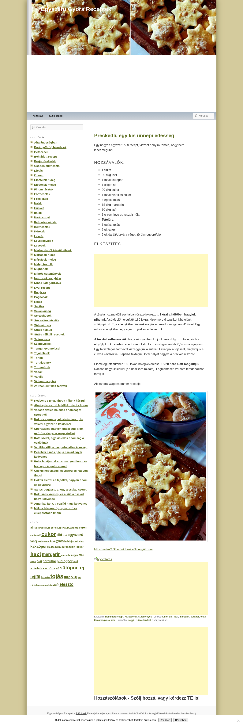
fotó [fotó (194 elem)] (52, 541)
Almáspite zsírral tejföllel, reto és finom (61, 405)
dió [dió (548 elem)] (59, 535)
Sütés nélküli (43, 329)
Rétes (38, 301)
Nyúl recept (42, 287)
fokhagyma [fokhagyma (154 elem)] (43, 541)
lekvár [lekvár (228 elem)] (80, 546)
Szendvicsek (42, 343)
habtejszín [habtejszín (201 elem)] (70, 541)
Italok (38, 212)
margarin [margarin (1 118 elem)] (51, 554)
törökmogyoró (102, 620)
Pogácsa (40, 292)
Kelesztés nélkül (45, 222)
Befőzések (41, 152)
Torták (38, 357)
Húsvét (39, 208)
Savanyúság (42, 311)
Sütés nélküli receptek (49, 334)
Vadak (38, 371)
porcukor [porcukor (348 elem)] (49, 561)
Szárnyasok (42, 339)
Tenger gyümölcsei (47, 348)
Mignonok (41, 268)
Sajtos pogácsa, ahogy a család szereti (60, 489)
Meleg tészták (43, 264)
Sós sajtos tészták (46, 320)
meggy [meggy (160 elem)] (74, 555)
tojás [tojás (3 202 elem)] (56, 576)
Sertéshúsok (42, 315)
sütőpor (195, 616)
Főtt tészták (42, 194)
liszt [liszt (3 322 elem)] (35, 554)
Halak (38, 203)
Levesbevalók (43, 240)
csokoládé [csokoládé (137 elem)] (35, 535)
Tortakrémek (42, 362)
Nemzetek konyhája (47, 278)
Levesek (40, 245)
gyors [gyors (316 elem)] (59, 541)
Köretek (39, 231)
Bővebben (180, 720)
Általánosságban (45, 142)
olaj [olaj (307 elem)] (39, 561)
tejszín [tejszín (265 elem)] (45, 577)
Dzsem (38, 175)
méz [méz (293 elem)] (33, 561)
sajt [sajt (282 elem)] (75, 561)
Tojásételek (42, 353)
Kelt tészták (42, 226)
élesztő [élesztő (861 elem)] (67, 584)
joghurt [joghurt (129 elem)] (80, 541)
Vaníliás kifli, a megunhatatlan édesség (60, 447)
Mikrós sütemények (47, 273)
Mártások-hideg (44, 254)
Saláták (39, 306)
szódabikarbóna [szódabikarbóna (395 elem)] (42, 568)
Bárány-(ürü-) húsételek (50, 147)
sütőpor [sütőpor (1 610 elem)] (69, 567)
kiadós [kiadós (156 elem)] (50, 547)
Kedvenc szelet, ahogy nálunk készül (59, 400)
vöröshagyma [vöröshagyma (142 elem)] (37, 585)
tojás (203, 616)
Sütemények (145, 616)
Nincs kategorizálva (47, 283)
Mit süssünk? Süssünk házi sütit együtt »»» (123, 549)
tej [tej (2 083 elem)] (81, 568)
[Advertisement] (121, 83)
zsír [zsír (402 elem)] (56, 585)
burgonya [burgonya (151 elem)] (61, 527)
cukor (165, 616)
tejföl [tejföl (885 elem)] (35, 576)
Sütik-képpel (56, 115)
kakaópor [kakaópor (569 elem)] (38, 546)
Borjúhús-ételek (45, 161)
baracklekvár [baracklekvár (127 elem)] (43, 528)
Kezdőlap (38, 115)
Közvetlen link (144, 620)
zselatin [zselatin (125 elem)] (49, 585)
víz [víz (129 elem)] (79, 577)
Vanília (38, 376)
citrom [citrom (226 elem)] (83, 527)
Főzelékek (41, 198)
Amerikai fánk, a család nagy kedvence (60, 503)
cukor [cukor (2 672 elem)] (48, 534)
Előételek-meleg (45, 184)
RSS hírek (81, 713)
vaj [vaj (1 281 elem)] (74, 576)
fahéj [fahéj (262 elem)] (33, 541)
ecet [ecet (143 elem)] (65, 535)
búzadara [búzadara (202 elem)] (72, 527)
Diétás (38, 170)
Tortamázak (42, 367)
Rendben (165, 720)
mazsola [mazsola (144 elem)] (65, 555)
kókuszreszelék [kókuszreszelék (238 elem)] (65, 546)
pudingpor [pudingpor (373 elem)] (65, 561)
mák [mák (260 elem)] (81, 554)
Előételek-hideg (44, 180)
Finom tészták (43, 189)
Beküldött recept (114, 616)
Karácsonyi (131, 616)
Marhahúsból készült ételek (53, 250)
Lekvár (38, 236)
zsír (113, 620)
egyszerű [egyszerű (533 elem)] (75, 535)
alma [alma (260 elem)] (33, 527)
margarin (184, 616)
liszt (176, 616)
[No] (238, 721)
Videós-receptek (45, 381)
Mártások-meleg (45, 259)
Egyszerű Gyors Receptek (76, 9)
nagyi (131, 620)
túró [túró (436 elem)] (67, 577)
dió (170, 616)
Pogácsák (41, 297)
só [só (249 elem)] (57, 568)
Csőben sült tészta (47, 165)
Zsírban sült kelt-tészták (50, 386)
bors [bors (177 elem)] (53, 527)
